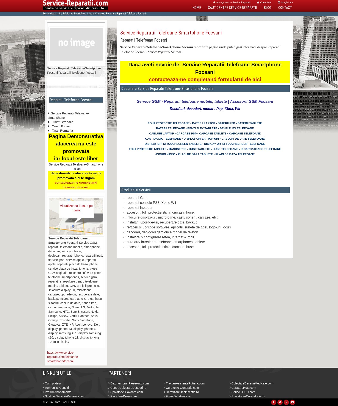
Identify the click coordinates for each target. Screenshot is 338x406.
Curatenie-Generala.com (181, 387)
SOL (73, 402)
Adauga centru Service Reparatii (231, 2)
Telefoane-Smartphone (74, 13)
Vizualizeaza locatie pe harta (76, 208)
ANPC (66, 402)
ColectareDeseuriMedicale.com (251, 383)
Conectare (264, 2)
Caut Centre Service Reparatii (232, 8)
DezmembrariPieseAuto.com (128, 383)
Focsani (110, 13)
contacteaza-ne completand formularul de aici (205, 79)
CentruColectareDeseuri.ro (127, 387)
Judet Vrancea (96, 13)
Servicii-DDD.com (242, 392)
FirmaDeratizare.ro (177, 396)
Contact (285, 8)
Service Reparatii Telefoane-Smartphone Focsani (171, 33)
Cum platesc (52, 383)
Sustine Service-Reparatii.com (64, 396)
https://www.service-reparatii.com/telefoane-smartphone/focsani (63, 357)
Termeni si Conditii (56, 387)
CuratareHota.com (243, 387)
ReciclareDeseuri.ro (122, 396)
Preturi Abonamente (57, 392)
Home (196, 8)
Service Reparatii (52, 13)
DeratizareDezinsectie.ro (181, 392)
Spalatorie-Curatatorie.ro (247, 396)
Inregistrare (285, 2)
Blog (267, 8)
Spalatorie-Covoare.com (125, 392)
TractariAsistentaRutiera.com (184, 383)
